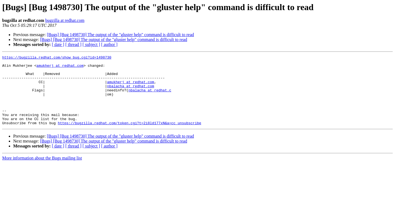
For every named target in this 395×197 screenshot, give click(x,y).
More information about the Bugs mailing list (42, 172)
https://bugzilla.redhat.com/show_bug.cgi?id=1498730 (56, 58)
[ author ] (109, 44)
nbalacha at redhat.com (130, 92)
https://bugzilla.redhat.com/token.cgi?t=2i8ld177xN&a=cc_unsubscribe (129, 136)
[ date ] (58, 44)
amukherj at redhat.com (60, 67)
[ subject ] (91, 44)
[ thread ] (73, 44)
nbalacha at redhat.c (149, 97)
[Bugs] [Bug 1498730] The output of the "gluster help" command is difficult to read (120, 34)
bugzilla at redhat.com (64, 20)
